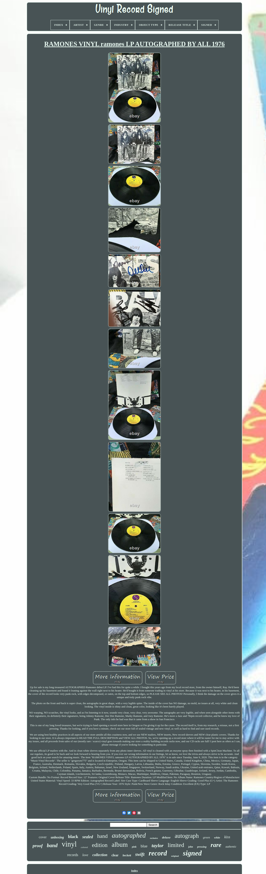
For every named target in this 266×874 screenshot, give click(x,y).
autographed (129, 835)
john (190, 846)
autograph (187, 835)
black (73, 836)
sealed (87, 836)
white (217, 837)
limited (176, 845)
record (158, 853)
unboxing (57, 837)
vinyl (69, 844)
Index (134, 870)
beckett (127, 855)
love (85, 855)
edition (99, 845)
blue (144, 846)
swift (140, 854)
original (175, 856)
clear (115, 855)
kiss (227, 837)
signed (192, 853)
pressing (202, 846)
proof (38, 845)
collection (99, 855)
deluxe (166, 837)
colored (84, 847)
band (52, 845)
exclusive (154, 838)
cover (43, 837)
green (206, 837)
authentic (230, 846)
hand (102, 836)
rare (216, 844)
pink (134, 846)
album (120, 844)
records (72, 855)
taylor (157, 845)
